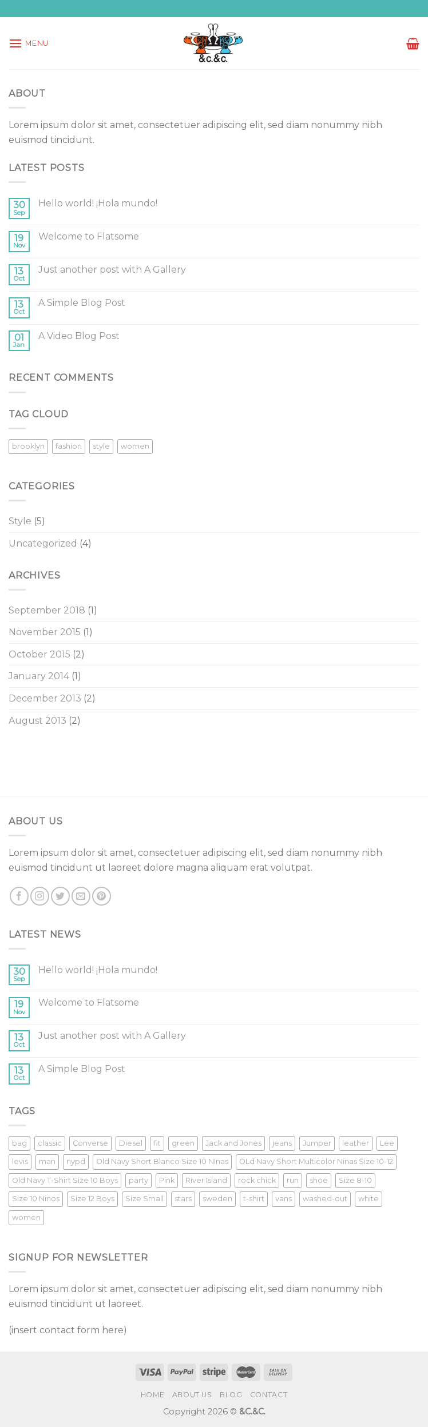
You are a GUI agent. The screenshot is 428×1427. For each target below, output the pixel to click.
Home (152, 1394)
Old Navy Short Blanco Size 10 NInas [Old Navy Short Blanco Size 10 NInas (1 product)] (162, 1161)
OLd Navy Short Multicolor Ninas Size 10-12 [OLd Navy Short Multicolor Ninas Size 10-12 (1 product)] (316, 1161)
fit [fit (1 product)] (157, 1143)
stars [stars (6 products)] (183, 1198)
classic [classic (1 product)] (50, 1143)
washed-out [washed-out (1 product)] (325, 1198)
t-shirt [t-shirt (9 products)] (253, 1198)
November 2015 (45, 632)
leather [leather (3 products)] (355, 1143)
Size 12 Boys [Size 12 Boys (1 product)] (92, 1198)
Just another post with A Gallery (112, 269)
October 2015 (39, 654)
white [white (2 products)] (368, 1198)
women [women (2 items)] (135, 446)
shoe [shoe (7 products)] (319, 1180)
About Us (192, 1394)
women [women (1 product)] (26, 1217)
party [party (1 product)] (138, 1180)
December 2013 (45, 698)
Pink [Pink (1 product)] (167, 1180)
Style (20, 521)
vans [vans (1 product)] (283, 1198)
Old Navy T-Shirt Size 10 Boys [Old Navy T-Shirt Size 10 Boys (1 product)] (65, 1180)
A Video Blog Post (79, 335)
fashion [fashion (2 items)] (69, 446)
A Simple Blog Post (81, 302)
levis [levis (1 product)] (20, 1161)
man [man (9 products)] (47, 1161)
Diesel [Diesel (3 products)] (130, 1143)
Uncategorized (43, 543)
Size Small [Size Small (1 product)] (144, 1198)
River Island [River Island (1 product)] (206, 1180)
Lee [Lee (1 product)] (387, 1143)
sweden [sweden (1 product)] (217, 1198)
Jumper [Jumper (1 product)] (317, 1143)
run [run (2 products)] (293, 1180)
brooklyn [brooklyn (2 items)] (28, 446)
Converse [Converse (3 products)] (90, 1143)
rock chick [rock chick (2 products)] (257, 1180)
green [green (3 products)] (183, 1143)
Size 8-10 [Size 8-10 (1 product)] (355, 1180)
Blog (231, 1394)
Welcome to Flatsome (88, 236)
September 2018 (47, 610)
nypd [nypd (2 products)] (75, 1161)
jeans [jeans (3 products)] (282, 1143)
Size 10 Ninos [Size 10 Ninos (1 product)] (36, 1198)
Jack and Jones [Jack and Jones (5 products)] (233, 1143)
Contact (268, 1394)
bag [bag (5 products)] (19, 1143)
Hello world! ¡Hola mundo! (97, 203)
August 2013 (37, 720)
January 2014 (39, 676)
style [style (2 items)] (101, 446)
